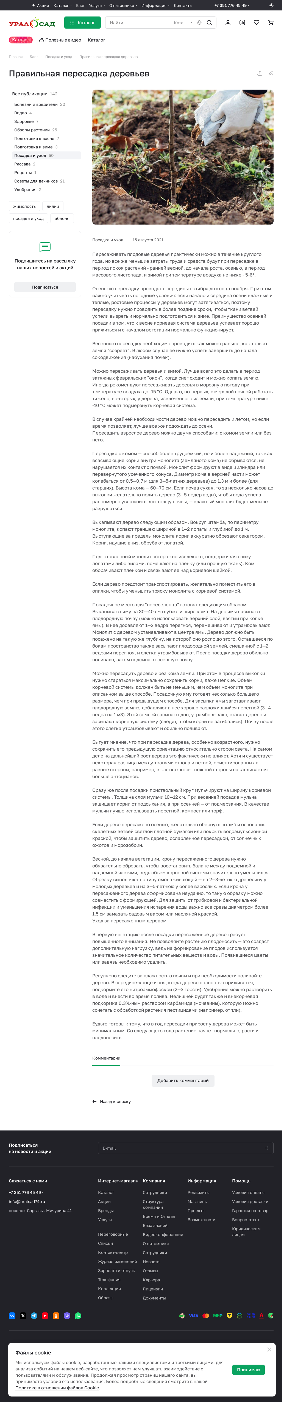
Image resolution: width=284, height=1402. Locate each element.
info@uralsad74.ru (27, 1201)
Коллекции (109, 1288)
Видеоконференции (163, 1234)
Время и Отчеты (159, 1216)
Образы (105, 1297)
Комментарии (106, 1057)
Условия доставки (250, 1201)
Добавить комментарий (183, 1080)
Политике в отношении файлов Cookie (57, 1387)
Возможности (201, 1219)
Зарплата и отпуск (116, 1270)
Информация (202, 1180)
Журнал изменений (117, 1261)
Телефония (109, 1279)
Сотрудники (155, 1192)
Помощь (241, 1180)
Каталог (106, 1192)
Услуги (105, 1219)
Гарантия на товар (250, 1210)
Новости (151, 1261)
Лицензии (153, 1288)
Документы (154, 1297)
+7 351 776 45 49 (231, 5)
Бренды (106, 1210)
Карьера (151, 1279)
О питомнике (156, 1243)
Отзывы (150, 1270)
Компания (154, 1180)
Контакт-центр (113, 1252)
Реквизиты (199, 1192)
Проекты (196, 1210)
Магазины (198, 1201)
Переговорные (113, 1234)
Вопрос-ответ (246, 1219)
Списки (105, 1243)
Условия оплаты (248, 1192)
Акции (104, 1201)
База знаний (155, 1225)
